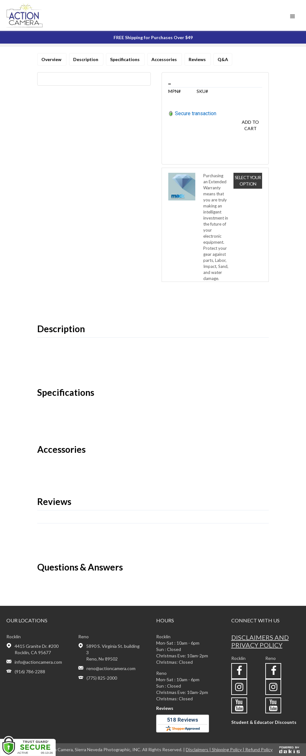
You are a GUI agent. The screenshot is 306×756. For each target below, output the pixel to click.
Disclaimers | (199, 749)
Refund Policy (259, 749)
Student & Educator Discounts (263, 722)
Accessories (164, 59)
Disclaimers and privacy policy (260, 641)
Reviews (198, 59)
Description (86, 59)
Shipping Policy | (228, 749)
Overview (51, 59)
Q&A (223, 59)
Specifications (125, 59)
